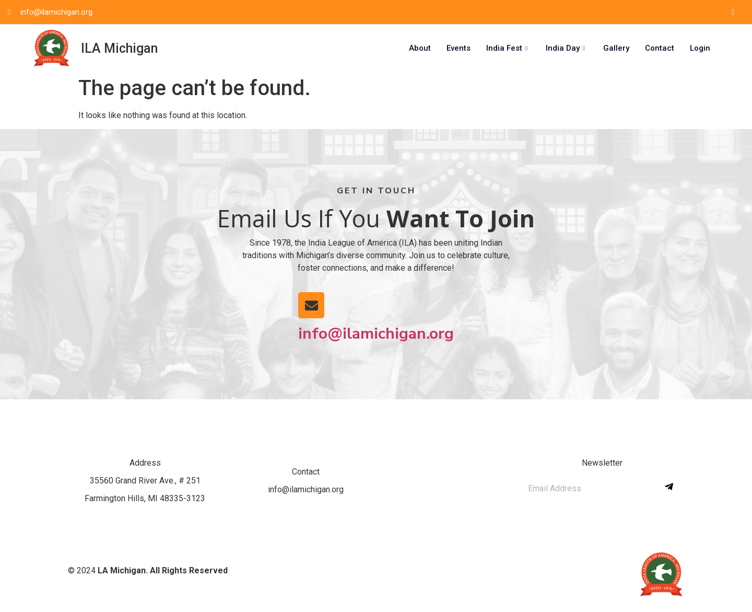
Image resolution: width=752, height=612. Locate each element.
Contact (659, 48)
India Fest (508, 48)
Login (700, 48)
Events (458, 48)
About (420, 48)
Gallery (616, 48)
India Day (567, 48)
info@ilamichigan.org (376, 333)
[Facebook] (733, 12)
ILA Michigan (119, 48)
